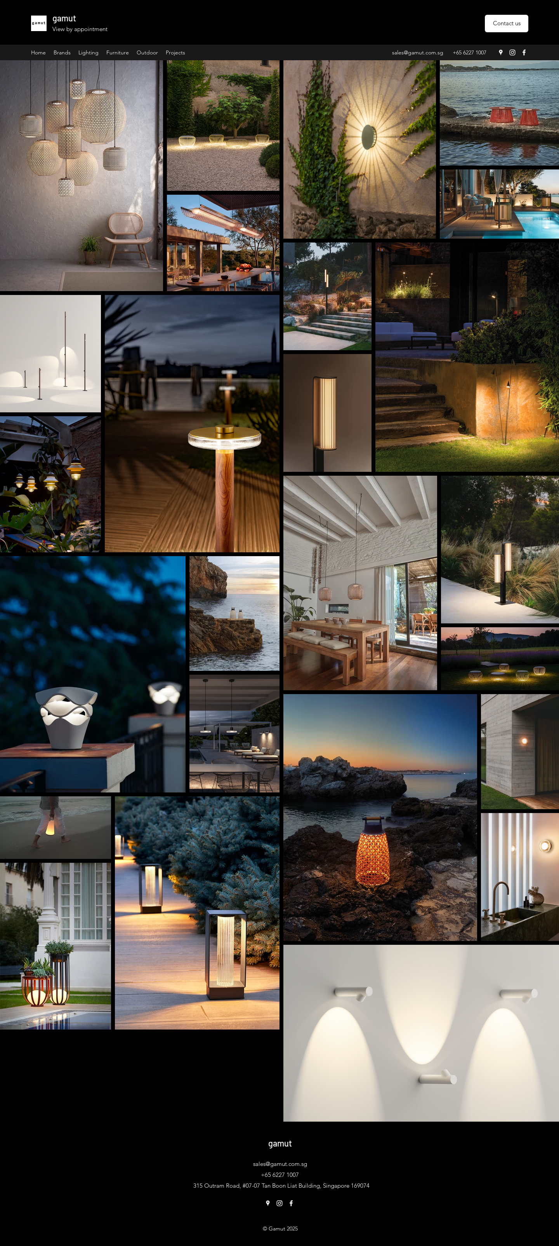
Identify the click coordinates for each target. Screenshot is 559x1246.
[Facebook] (524, 52)
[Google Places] (501, 52)
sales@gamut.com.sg (417, 52)
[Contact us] (506, 23)
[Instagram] (512, 52)
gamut (64, 18)
